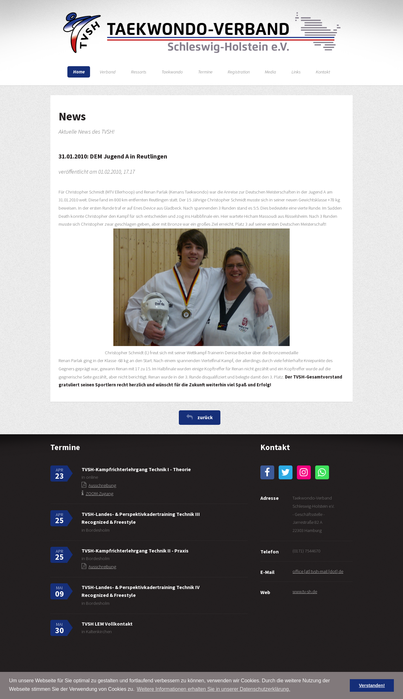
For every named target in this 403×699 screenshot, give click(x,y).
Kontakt (323, 72)
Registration (239, 72)
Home (79, 72)
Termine (205, 72)
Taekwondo (172, 72)
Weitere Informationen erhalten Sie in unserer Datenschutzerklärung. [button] (213, 689)
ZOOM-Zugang (99, 493)
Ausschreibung (102, 485)
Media (270, 72)
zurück (205, 417)
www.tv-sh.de (304, 591)
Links (296, 72)
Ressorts (138, 72)
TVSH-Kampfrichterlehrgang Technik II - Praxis (135, 550)
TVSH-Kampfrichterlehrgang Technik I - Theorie (136, 469)
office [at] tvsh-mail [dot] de (317, 571)
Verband (108, 72)
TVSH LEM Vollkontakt (107, 624)
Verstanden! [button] (372, 685)
